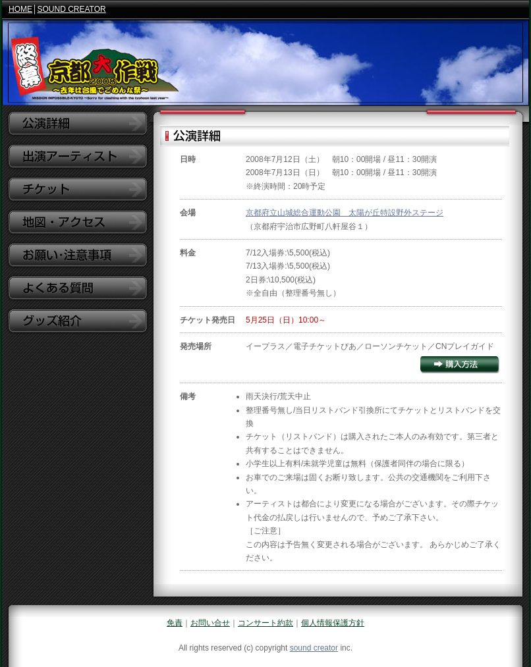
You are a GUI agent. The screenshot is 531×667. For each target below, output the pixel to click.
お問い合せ (210, 622)
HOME (20, 9)
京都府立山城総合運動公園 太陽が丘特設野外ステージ (344, 212)
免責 (174, 622)
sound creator (314, 648)
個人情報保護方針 (332, 622)
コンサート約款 (265, 622)
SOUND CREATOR (72, 9)
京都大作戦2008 (265, 62)
